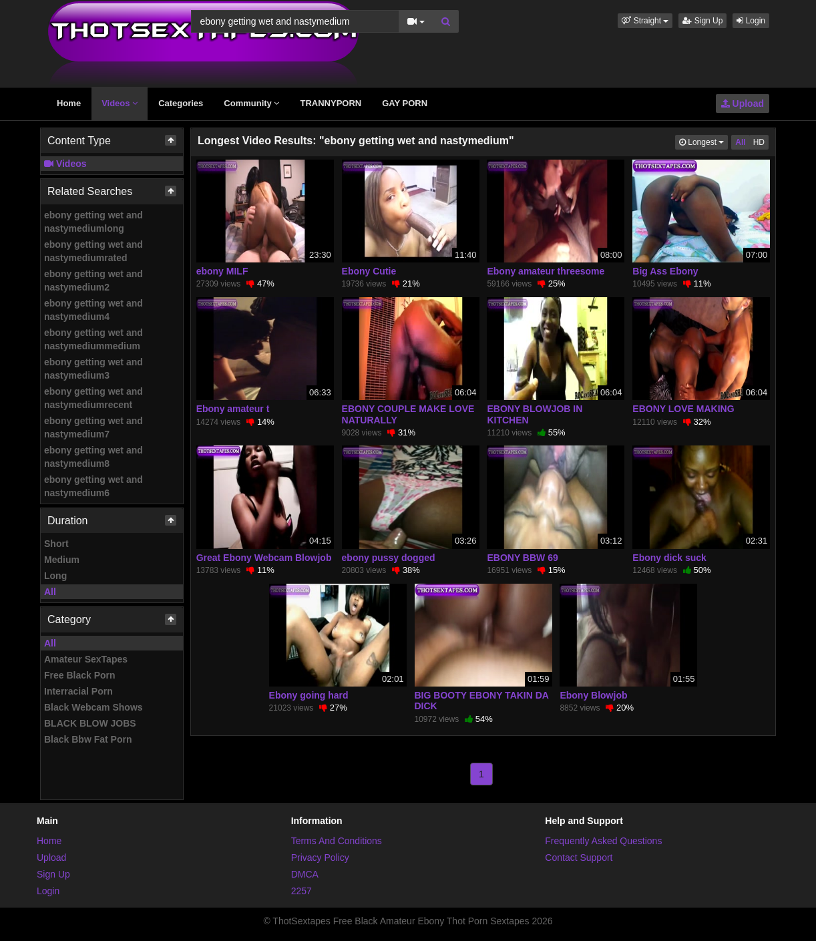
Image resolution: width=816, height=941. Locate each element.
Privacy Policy (320, 857)
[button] (645, 20)
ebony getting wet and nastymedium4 (93, 310)
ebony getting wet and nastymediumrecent (93, 398)
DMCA (305, 874)
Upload (742, 103)
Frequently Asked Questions (603, 840)
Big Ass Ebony (665, 271)
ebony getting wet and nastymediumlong (93, 222)
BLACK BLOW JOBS (90, 723)
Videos (119, 103)
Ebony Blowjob (593, 695)
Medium (61, 559)
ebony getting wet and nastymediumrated (93, 251)
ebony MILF (222, 271)
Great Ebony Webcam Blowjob (264, 557)
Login (751, 20)
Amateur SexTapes (86, 659)
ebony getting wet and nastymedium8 (93, 457)
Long (55, 575)
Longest (703, 141)
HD (759, 142)
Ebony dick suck (669, 557)
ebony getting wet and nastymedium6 (93, 486)
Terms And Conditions (336, 840)
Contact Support (578, 857)
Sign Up (702, 20)
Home (69, 103)
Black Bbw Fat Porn (88, 739)
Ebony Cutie (369, 271)
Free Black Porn (80, 675)
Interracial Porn (78, 691)
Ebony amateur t (233, 408)
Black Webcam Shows (93, 707)
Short (56, 543)
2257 (301, 891)
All (50, 591)
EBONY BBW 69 (522, 557)
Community (251, 103)
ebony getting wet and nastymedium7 (93, 427)
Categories (180, 103)
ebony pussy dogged (388, 557)
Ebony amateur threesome (545, 271)
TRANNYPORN (330, 103)
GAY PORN (404, 103)
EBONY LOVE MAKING (683, 408)
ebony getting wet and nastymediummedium (93, 339)
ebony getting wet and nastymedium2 (93, 280)
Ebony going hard (309, 695)
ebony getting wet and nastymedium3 (93, 369)
